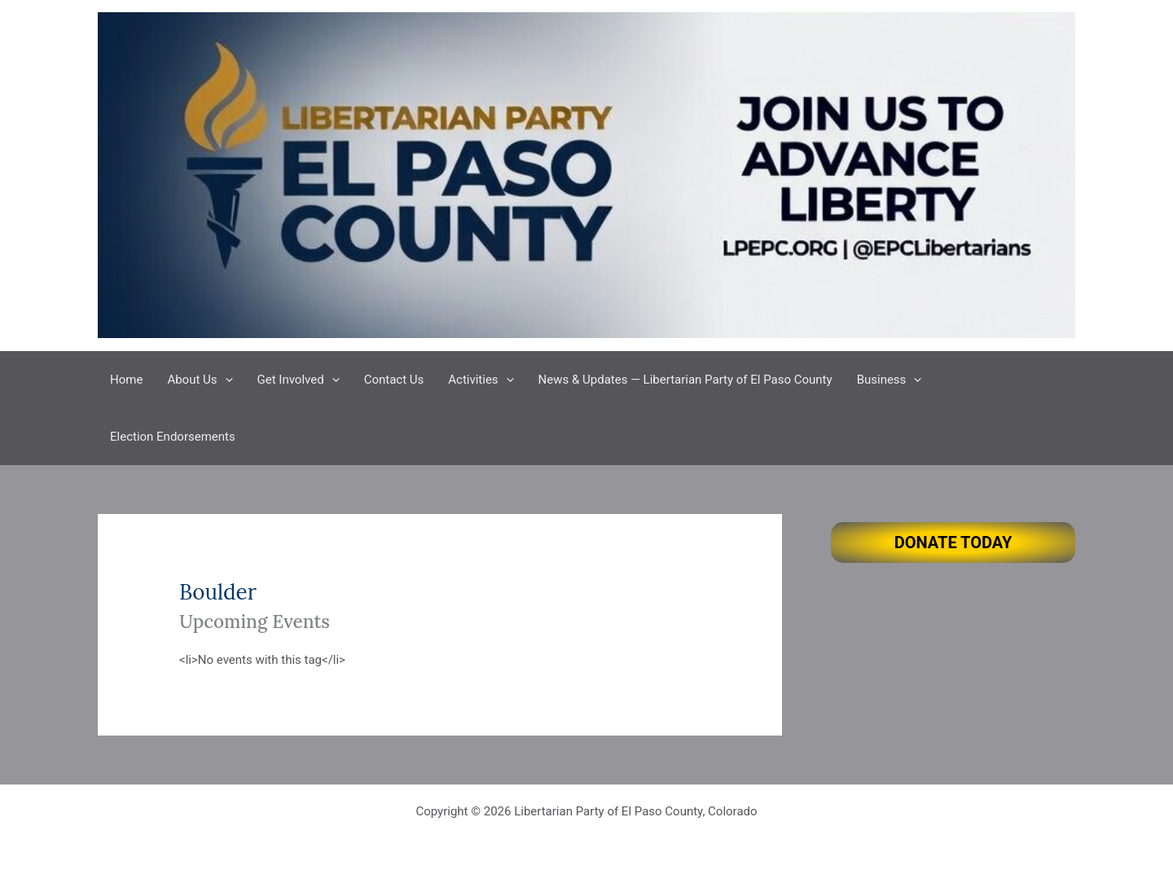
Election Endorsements (172, 436)
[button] (225, 379)
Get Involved (298, 379)
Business (889, 379)
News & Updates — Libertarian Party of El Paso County (685, 379)
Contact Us (394, 379)
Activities (480, 379)
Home (126, 379)
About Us (199, 379)
